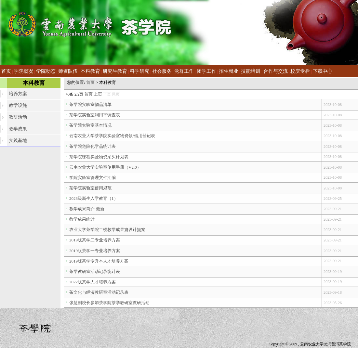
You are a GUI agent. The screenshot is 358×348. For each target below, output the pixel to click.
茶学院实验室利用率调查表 (94, 114)
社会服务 (162, 71)
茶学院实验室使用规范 (90, 188)
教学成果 (18, 128)
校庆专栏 (300, 71)
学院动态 (46, 71)
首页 (6, 71)
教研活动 (18, 117)
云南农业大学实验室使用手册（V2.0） (105, 167)
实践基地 (18, 140)
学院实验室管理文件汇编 (92, 177)
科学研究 (139, 71)
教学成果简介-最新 (86, 208)
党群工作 (184, 71)
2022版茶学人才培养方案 (92, 281)
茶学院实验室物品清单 (90, 104)
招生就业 (228, 71)
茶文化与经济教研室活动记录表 (98, 292)
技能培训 (250, 71)
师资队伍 (68, 71)
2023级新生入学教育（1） (93, 198)
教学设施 (18, 105)
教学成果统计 (82, 219)
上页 (98, 94)
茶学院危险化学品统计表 (92, 146)
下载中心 (322, 71)
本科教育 (90, 71)
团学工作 (206, 71)
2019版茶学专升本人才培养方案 (98, 261)
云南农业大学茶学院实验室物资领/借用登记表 (112, 135)
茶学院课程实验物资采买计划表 (98, 156)
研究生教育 (115, 71)
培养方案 (18, 93)
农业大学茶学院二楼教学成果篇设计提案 (107, 229)
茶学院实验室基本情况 (90, 125)
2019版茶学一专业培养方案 (94, 250)
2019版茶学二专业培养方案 (94, 240)
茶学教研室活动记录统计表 (94, 271)
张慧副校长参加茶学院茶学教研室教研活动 (109, 302)
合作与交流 (275, 71)
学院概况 (23, 71)
